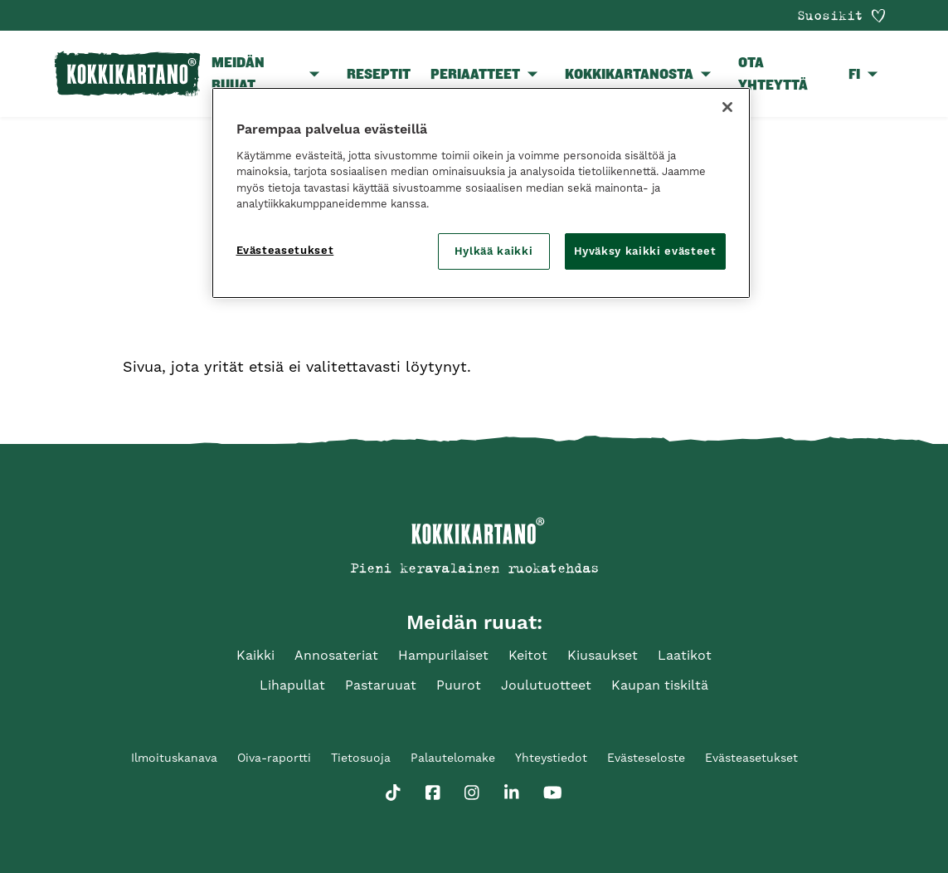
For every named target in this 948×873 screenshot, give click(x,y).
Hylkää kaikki (493, 251)
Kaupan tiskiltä (659, 685)
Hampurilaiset (443, 655)
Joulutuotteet (546, 685)
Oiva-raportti (274, 757)
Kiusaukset (602, 655)
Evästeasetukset (751, 757)
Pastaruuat (380, 685)
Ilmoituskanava (174, 757)
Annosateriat (336, 655)
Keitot (527, 655)
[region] (481, 193)
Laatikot (685, 655)
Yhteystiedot (551, 757)
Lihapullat (292, 685)
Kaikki (255, 655)
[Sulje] (727, 107)
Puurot (458, 685)
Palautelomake (453, 757)
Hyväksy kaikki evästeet (645, 251)
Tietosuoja (361, 757)
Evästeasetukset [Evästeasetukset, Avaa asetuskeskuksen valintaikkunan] (285, 250)
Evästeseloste (646, 757)
